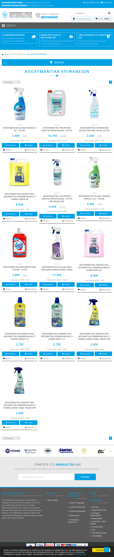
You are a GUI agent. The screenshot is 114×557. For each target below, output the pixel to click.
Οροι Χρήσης (52, 500)
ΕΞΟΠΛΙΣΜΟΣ (96, 527)
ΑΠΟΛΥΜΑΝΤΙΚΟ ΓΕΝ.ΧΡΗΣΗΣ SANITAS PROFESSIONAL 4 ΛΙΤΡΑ (57, 129)
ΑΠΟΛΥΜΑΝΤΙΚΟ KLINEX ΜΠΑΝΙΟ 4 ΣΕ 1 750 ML (19, 129)
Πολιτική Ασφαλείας (77, 511)
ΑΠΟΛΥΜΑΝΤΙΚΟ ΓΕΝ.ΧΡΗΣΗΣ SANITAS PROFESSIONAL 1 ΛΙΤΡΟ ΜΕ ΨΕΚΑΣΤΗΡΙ (57, 199)
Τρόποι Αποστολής (76, 507)
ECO (92, 530)
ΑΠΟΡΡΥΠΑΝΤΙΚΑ (17, 54)
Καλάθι (29, 145)
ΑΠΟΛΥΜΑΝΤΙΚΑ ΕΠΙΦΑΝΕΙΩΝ (36, 54)
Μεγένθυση (30, 150)
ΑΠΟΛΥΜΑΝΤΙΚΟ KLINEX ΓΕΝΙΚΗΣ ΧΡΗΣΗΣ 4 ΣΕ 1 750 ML (94, 197)
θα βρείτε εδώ (80, 554)
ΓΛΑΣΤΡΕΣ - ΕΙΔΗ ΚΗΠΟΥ (98, 522)
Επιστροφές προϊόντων (73, 521)
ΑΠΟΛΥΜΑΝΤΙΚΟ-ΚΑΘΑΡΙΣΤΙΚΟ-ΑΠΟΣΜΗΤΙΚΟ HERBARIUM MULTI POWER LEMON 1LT (20, 336)
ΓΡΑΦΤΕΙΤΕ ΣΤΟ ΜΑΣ (57, 464)
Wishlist (7, 150)
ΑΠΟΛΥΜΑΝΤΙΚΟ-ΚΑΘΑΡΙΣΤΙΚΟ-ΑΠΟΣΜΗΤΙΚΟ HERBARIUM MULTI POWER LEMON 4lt (20, 197)
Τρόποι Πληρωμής (76, 503)
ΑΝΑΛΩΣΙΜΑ (96, 518)
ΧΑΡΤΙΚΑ (94, 507)
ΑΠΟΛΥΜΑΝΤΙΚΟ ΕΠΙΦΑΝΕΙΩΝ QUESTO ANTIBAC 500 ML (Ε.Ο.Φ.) (94, 129)
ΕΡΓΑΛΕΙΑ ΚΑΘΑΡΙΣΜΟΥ (95, 514)
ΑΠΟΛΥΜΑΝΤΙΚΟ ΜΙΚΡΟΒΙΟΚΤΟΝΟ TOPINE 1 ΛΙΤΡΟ (19, 268)
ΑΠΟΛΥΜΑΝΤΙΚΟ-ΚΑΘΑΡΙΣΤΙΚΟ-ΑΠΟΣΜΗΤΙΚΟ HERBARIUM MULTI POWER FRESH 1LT (57, 336)
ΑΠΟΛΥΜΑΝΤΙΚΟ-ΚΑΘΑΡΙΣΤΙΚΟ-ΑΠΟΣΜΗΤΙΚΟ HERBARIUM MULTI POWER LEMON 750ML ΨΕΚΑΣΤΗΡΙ (94, 336)
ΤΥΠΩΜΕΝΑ (96, 536)
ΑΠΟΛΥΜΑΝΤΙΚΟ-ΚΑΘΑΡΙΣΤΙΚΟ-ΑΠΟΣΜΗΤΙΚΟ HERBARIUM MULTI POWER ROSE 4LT (94, 268)
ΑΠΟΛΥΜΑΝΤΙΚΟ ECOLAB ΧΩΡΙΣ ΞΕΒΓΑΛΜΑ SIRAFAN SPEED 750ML (57, 268)
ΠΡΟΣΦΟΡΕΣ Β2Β (98, 533)
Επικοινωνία (106, 2)
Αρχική (86, 2)
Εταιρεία (95, 2)
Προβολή (11, 145)
